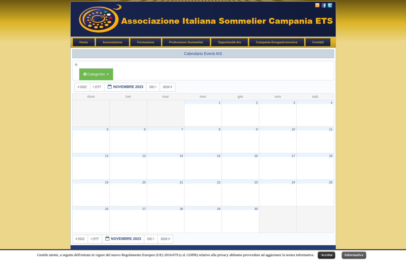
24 (293, 182)
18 (330, 156)
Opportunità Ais (229, 42)
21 (181, 182)
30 (256, 209)
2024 (168, 87)
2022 (83, 87)
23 (256, 182)
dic (153, 87)
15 (218, 156)
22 (218, 182)
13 (144, 156)
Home (84, 42)
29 (218, 209)
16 (256, 156)
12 (106, 156)
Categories (96, 74)
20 (144, 182)
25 (330, 182)
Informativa (354, 255)
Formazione (145, 42)
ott (97, 87)
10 (293, 129)
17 (293, 156)
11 (330, 129)
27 (144, 209)
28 (181, 209)
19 (106, 182)
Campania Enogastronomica (276, 42)
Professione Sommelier (186, 42)
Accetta (326, 255)
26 (106, 209)
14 (181, 156)
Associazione (112, 42)
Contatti (318, 42)
